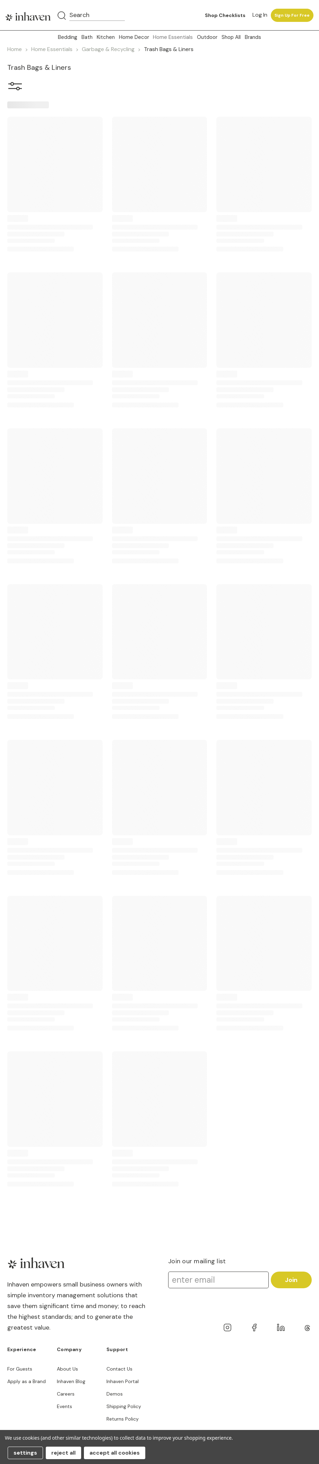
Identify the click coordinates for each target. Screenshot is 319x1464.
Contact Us (119, 1369)
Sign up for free (292, 15)
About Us (67, 1369)
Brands (253, 37)
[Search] (62, 16)
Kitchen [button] (106, 37)
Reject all (63, 1452)
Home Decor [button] (134, 37)
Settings (25, 1452)
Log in (259, 14)
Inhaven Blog (71, 1381)
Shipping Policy (123, 1406)
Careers (66, 1394)
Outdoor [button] (207, 37)
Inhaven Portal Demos (122, 1387)
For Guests (19, 1369)
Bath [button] (87, 37)
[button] (15, 87)
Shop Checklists (225, 15)
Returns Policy (122, 1419)
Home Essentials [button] (173, 37)
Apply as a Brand (26, 1381)
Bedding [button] (67, 37)
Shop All (231, 37)
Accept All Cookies (114, 1452)
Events (64, 1406)
